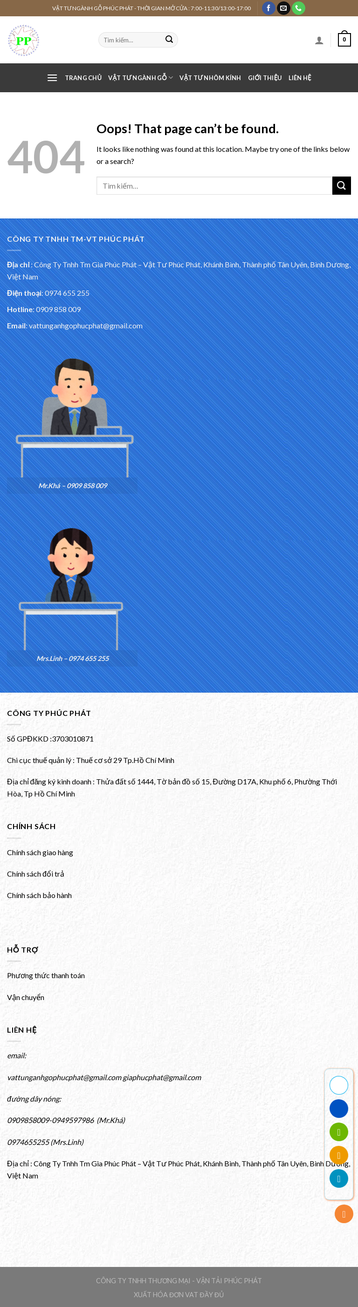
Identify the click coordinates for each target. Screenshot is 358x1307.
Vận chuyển (25, 997)
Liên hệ (300, 78)
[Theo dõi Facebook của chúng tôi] (268, 8)
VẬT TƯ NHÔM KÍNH (210, 78)
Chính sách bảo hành (39, 895)
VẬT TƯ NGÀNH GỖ (140, 77)
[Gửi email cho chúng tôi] (283, 8)
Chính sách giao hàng (40, 852)
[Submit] (169, 40)
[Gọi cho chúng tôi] (298, 8)
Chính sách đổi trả (35, 873)
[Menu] (52, 77)
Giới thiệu (265, 78)
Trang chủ (83, 78)
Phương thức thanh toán (46, 975)
